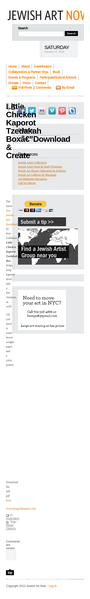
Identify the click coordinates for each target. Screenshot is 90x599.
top (10, 572)
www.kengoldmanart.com (21, 508)
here (8, 500)
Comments (43, 87)
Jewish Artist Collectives (32, 162)
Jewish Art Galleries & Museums (37, 174)
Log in (52, 586)
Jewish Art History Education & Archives (42, 170)
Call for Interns (27, 183)
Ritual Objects (11, 527)
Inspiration (12, 518)
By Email (68, 87)
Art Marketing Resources (32, 179)
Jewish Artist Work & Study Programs (40, 166)
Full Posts (25, 87)
